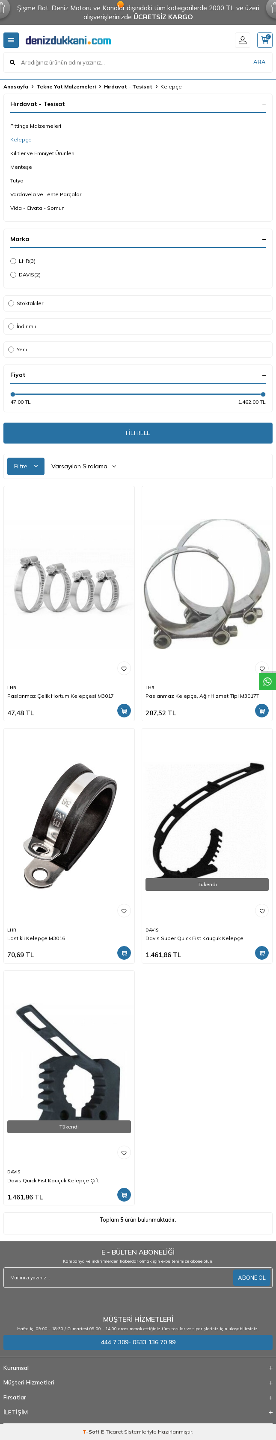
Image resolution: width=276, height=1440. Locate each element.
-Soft (92, 1431)
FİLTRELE (138, 433)
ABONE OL (252, 1277)
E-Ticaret (112, 1431)
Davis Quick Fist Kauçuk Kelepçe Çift (53, 1180)
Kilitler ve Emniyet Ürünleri (42, 153)
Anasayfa (15, 86)
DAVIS (25, 274)
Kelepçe (21, 139)
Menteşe (21, 167)
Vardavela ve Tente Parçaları (46, 194)
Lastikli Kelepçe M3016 (36, 938)
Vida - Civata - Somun (37, 208)
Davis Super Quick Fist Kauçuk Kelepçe (194, 938)
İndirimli (22, 326)
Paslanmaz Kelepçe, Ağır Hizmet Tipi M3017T (202, 696)
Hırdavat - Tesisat (128, 86)
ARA (259, 62)
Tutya (17, 180)
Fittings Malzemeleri (35, 126)
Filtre (26, 466)
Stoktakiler (25, 303)
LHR (23, 261)
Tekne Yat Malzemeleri (66, 86)
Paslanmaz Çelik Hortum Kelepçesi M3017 (60, 696)
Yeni (17, 349)
